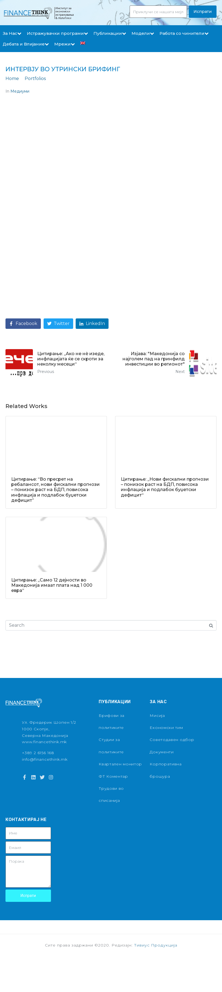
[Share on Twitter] (58, 323)
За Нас (12, 33)
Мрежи (64, 44)
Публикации (109, 33)
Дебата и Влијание (26, 44)
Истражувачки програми (57, 33)
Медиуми (19, 91)
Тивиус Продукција (155, 945)
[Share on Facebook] (23, 323)
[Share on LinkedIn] (92, 323)
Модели (143, 33)
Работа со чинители (184, 33)
